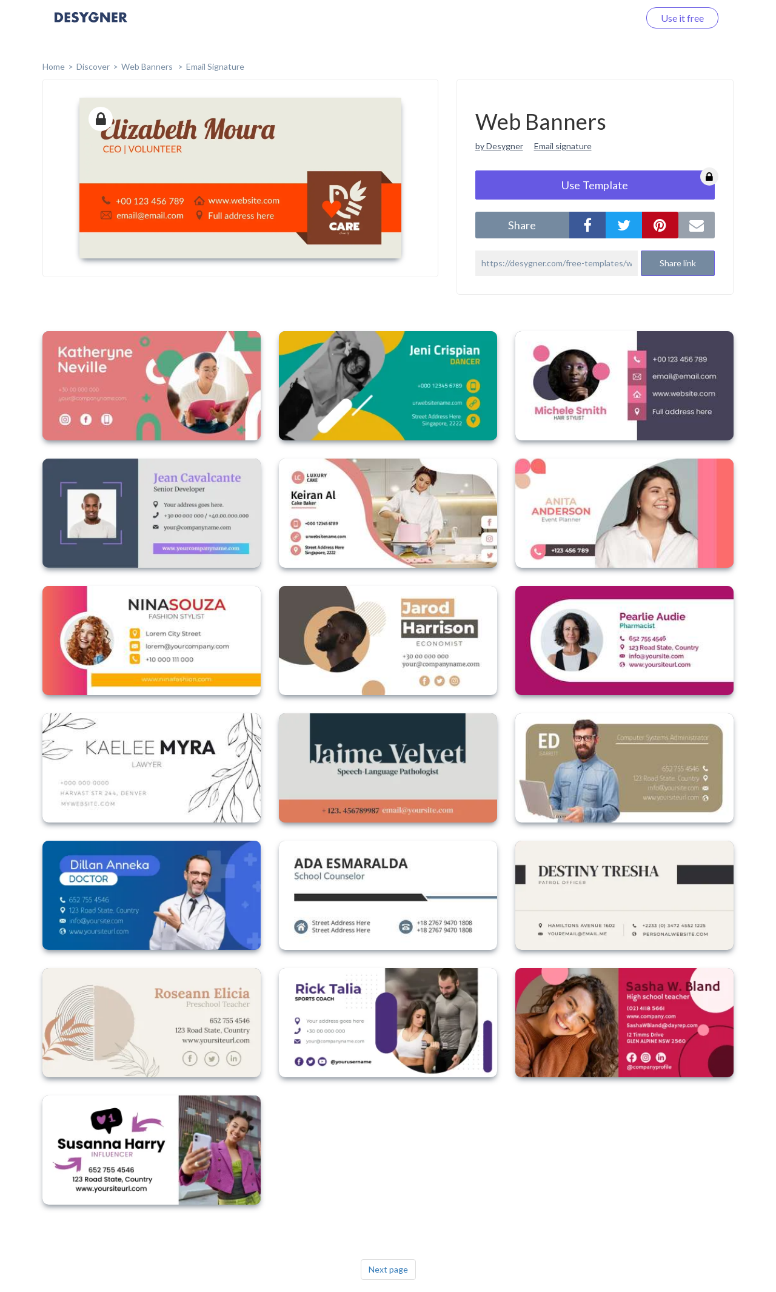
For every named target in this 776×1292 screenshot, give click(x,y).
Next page (388, 1269)
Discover (93, 66)
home (53, 66)
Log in (611, 18)
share (522, 225)
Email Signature (215, 66)
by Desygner (499, 146)
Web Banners (148, 66)
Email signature (563, 146)
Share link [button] (678, 263)
